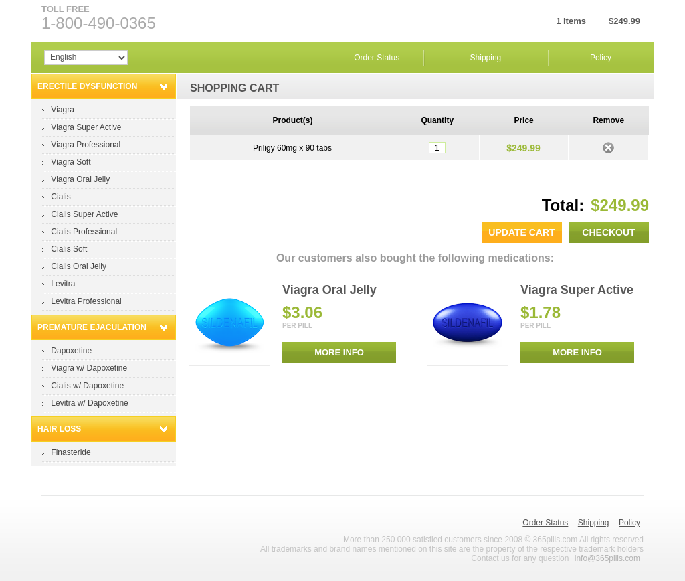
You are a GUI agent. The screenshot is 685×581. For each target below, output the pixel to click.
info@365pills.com (607, 558)
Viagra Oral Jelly (80, 179)
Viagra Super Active (86, 127)
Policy (600, 57)
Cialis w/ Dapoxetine (87, 385)
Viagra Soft (70, 162)
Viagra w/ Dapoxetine (89, 368)
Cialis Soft (69, 249)
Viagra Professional (85, 144)
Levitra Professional (86, 301)
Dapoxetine (71, 350)
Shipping (486, 57)
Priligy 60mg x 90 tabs (292, 148)
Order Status (376, 57)
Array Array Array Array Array (86, 57)
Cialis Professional (84, 231)
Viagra (62, 109)
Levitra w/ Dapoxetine (89, 403)
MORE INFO (339, 352)
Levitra (63, 283)
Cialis (60, 196)
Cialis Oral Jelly (78, 266)
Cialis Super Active (84, 214)
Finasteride (70, 452)
